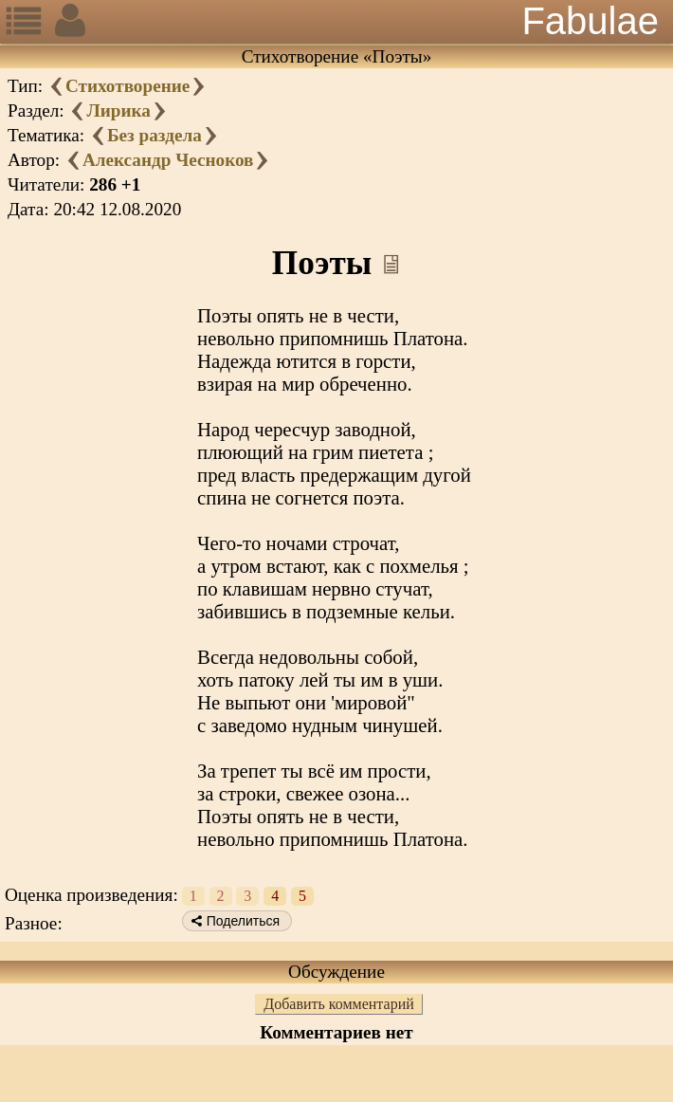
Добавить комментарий (339, 1004)
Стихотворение (127, 86)
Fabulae (590, 21)
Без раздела (154, 135)
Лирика (118, 110)
